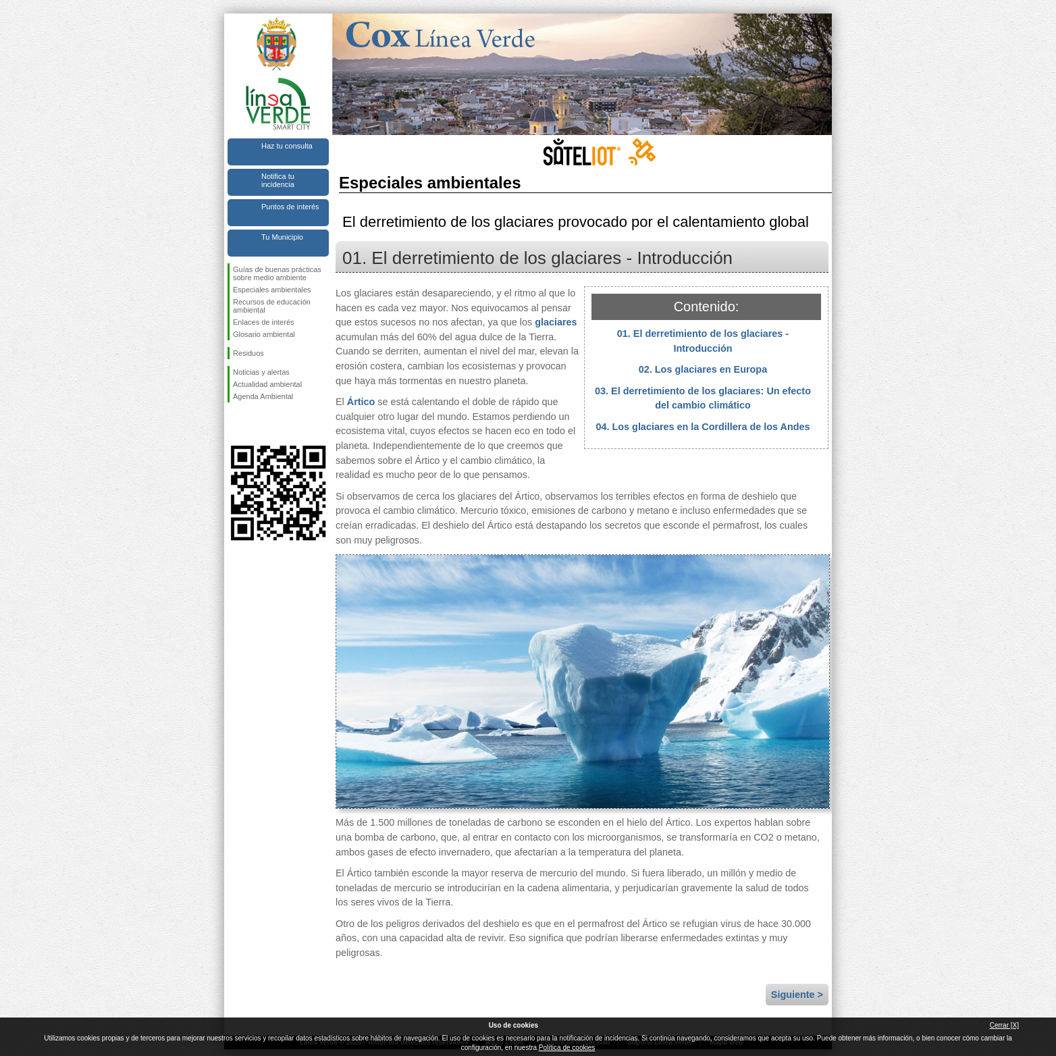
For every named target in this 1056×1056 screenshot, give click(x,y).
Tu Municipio (282, 237)
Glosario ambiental (264, 334)
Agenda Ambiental (263, 396)
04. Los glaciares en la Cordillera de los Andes (703, 426)
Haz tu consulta (287, 146)
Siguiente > (797, 994)
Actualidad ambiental (267, 384)
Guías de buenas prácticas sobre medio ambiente (277, 273)
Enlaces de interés (263, 322)
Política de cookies (567, 1047)
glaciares (556, 322)
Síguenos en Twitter (258, 424)
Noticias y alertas (261, 372)
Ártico (361, 401)
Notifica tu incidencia (277, 180)
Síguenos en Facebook (236, 424)
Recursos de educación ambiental (272, 306)
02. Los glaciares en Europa (703, 369)
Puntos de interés (290, 207)
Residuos (248, 353)
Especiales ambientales (272, 290)
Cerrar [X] (1004, 1025)
